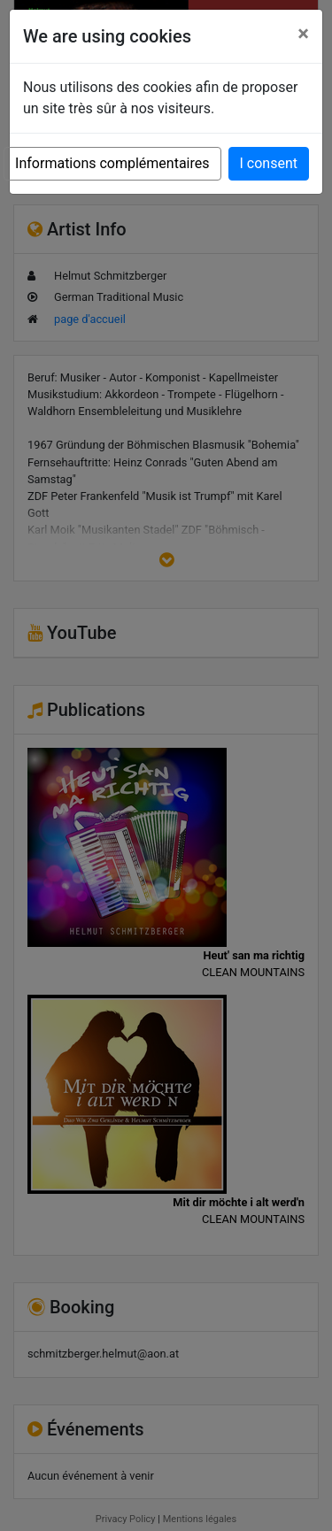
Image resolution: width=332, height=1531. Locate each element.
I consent (268, 163)
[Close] (303, 34)
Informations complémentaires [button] (112, 163)
